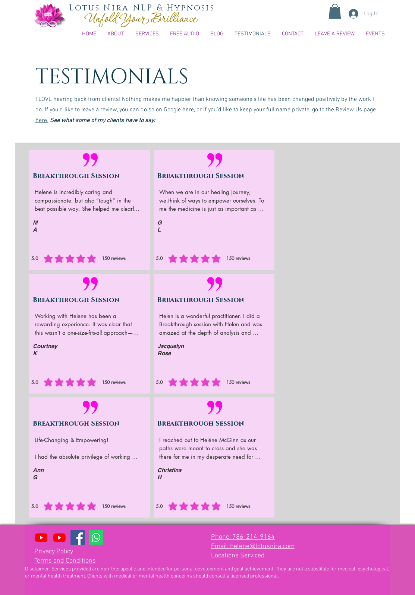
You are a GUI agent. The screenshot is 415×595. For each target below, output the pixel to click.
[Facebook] (77, 537)
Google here (179, 110)
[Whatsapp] (96, 537)
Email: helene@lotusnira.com (253, 546)
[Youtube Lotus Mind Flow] (41, 537)
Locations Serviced (238, 556)
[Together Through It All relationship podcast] (59, 537)
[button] (334, 11)
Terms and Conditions (65, 561)
